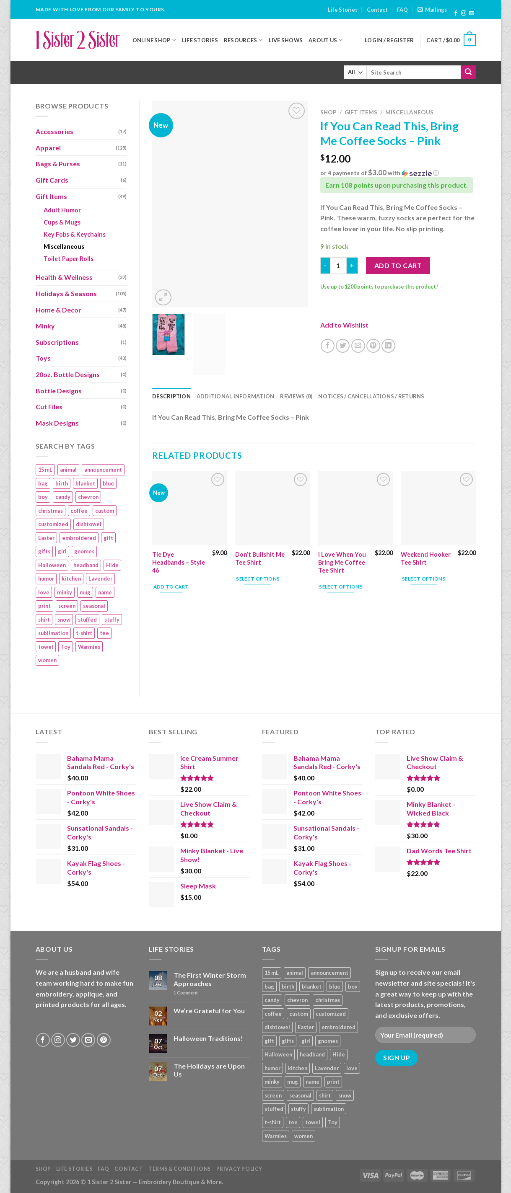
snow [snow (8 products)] (63, 619)
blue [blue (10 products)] (108, 483)
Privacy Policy (239, 1169)
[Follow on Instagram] (463, 13)
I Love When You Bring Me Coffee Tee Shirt (342, 562)
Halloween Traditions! (208, 1038)
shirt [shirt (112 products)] (44, 619)
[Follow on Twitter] (73, 1040)
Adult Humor (62, 210)
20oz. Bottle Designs (68, 374)
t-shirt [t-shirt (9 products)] (84, 633)
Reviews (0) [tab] (296, 396)
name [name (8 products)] (105, 592)
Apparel (48, 148)
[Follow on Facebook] (455, 13)
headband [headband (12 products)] (86, 565)
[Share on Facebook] (328, 346)
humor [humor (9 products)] (46, 578)
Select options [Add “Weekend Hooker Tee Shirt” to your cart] (424, 578)
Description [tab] (171, 396)
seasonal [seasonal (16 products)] (94, 605)
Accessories (54, 131)
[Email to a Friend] (358, 346)
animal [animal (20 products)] (68, 469)
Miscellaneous (64, 246)
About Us (326, 40)
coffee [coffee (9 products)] (79, 510)
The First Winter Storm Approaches (210, 979)
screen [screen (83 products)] (66, 605)
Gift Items (51, 196)
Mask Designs (57, 423)
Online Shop (154, 40)
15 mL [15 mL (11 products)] (45, 469)
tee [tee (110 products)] (104, 633)
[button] (398, 173)
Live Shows (286, 40)
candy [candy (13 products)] (62, 496)
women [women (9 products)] (47, 660)
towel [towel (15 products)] (45, 646)
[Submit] (468, 72)
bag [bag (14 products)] (43, 483)
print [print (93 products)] (44, 605)
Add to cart (398, 265)
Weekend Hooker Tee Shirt (426, 558)
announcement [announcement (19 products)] (103, 469)
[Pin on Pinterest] (373, 346)
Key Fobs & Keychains (75, 234)
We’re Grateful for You (209, 1011)
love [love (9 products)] (43, 592)
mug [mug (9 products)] (85, 592)
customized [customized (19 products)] (53, 524)
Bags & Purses (58, 164)
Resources (243, 40)
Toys (43, 358)
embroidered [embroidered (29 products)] (79, 538)
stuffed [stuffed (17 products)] (87, 619)
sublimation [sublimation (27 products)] (53, 633)
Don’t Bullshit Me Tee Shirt (260, 558)
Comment (186, 992)
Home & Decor (58, 310)
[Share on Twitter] (343, 346)
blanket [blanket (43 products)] (85, 483)
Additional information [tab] (236, 396)
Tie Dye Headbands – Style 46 (178, 562)
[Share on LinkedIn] (388, 346)
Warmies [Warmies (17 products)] (89, 646)
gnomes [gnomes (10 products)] (84, 551)
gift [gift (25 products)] (108, 538)
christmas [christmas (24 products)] (50, 510)
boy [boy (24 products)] (43, 496)
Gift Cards (52, 180)
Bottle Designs (59, 391)
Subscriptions (57, 342)
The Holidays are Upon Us (209, 1070)
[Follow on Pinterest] (104, 1040)
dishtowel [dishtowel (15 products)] (88, 524)
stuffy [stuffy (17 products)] (111, 619)
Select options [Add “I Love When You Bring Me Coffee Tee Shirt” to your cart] (341, 586)
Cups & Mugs (62, 222)
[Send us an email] (471, 13)
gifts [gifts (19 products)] (44, 551)
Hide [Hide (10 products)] (112, 565)
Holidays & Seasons (66, 293)
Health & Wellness (64, 277)
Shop (328, 112)
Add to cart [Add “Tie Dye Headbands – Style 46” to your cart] (171, 586)
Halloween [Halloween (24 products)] (52, 565)
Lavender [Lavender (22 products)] (100, 578)
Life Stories (343, 9)
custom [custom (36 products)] (104, 510)
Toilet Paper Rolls (68, 258)
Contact (377, 9)
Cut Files (49, 407)
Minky (45, 326)
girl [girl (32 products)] (62, 551)
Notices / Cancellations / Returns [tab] (371, 396)
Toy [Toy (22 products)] (65, 646)
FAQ (402, 9)
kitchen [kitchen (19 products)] (71, 578)
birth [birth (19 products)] (61, 483)
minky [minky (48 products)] (64, 592)
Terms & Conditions (179, 1169)
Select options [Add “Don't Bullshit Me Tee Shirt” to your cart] (258, 578)
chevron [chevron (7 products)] (88, 496)
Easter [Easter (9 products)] (46, 538)
